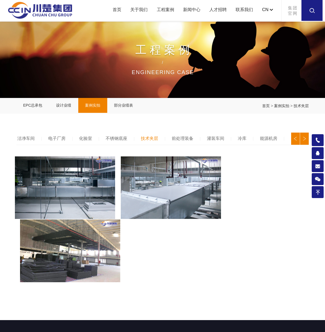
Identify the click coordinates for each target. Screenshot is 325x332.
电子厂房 (58, 140)
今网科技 (233, 325)
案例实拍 (96, 107)
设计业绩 (65, 107)
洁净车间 (26, 140)
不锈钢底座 (118, 140)
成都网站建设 (210, 325)
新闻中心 (186, 10)
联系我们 (242, 10)
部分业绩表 (128, 107)
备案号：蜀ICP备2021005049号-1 (164, 325)
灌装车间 (218, 140)
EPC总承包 (33, 107)
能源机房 (272, 140)
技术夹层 (301, 107)
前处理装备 (185, 140)
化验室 (87, 140)
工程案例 (158, 10)
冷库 (245, 140)
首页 (106, 10)
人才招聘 (214, 10)
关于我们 (130, 10)
